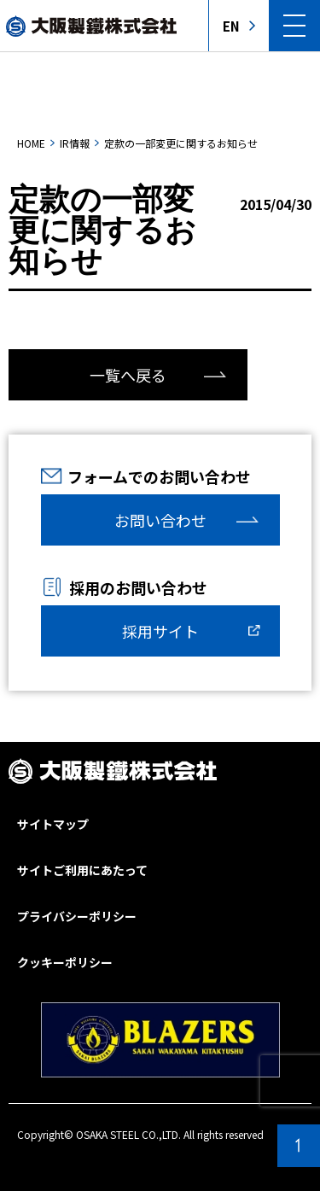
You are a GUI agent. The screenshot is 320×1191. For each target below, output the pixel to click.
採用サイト (160, 631)
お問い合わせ (160, 520)
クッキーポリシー (65, 962)
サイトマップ (53, 824)
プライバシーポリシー (77, 916)
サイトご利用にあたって (82, 870)
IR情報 (75, 143)
